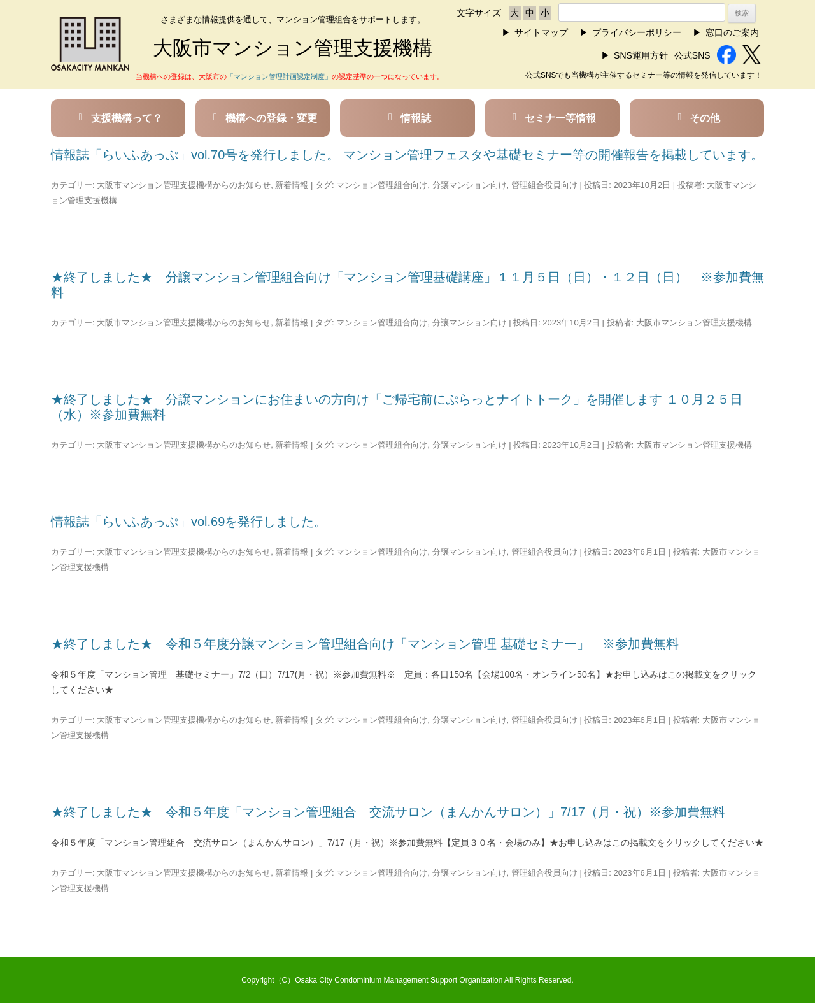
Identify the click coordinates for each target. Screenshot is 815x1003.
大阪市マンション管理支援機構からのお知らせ (184, 185)
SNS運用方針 (641, 55)
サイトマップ (541, 32)
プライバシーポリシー (636, 32)
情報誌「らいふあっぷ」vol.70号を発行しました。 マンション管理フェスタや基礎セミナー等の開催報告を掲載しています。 (407, 155)
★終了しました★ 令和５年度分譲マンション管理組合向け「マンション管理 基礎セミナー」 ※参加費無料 (371, 644)
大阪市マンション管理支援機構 (694, 322)
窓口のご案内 (732, 32)
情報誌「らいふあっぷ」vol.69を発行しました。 (189, 522)
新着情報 (291, 185)
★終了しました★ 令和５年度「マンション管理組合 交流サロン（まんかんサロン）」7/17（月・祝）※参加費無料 (388, 812)
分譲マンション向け (469, 185)
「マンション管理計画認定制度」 (279, 76)
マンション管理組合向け (381, 185)
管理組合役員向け (544, 185)
